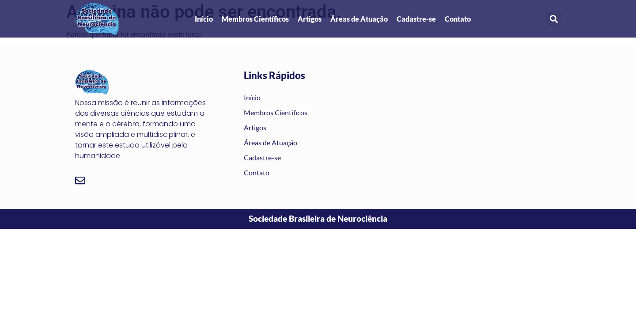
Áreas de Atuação (359, 19)
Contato (458, 19)
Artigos (310, 19)
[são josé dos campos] (481, 124)
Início (204, 19)
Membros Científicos (255, 19)
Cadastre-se (416, 19)
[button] (553, 18)
